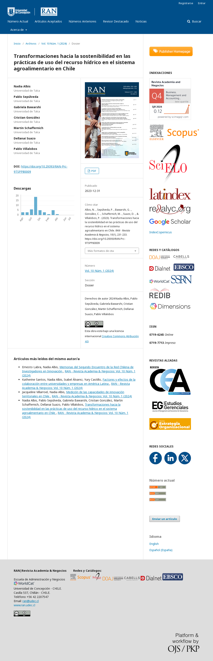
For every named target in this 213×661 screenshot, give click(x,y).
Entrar (202, 3)
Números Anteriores (82, 21)
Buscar (196, 21)
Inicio (17, 43)
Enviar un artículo (164, 519)
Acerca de (17, 30)
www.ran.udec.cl (25, 605)
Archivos (31, 43)
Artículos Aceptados (48, 21)
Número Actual (17, 21)
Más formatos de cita (101, 251)
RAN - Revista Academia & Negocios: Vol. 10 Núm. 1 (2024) (76, 386)
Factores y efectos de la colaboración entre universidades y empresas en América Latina (78, 382)
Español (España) (160, 550)
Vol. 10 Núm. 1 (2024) (54, 43)
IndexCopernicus (160, 232)
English (154, 544)
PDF (93, 171)
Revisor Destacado (116, 21)
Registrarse (186, 3)
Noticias (141, 21)
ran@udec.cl (30, 601)
